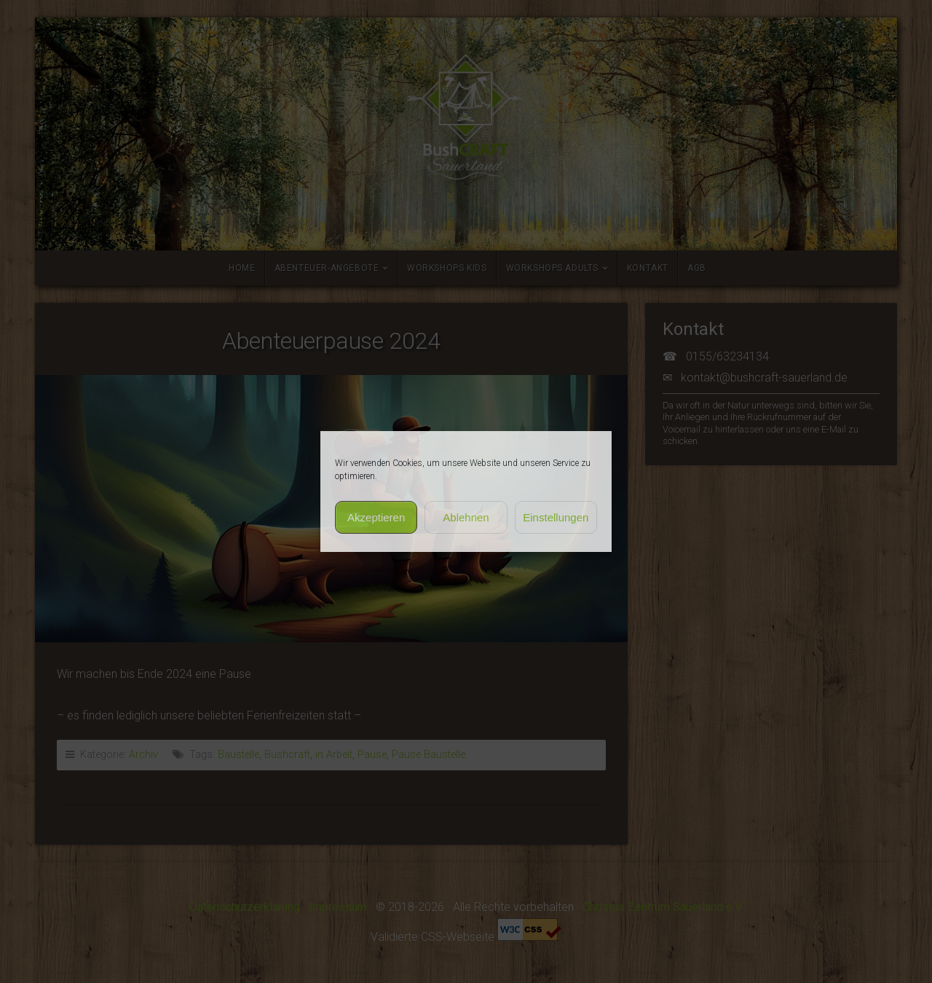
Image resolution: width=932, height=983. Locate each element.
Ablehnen (466, 517)
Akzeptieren (376, 517)
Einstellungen (555, 517)
